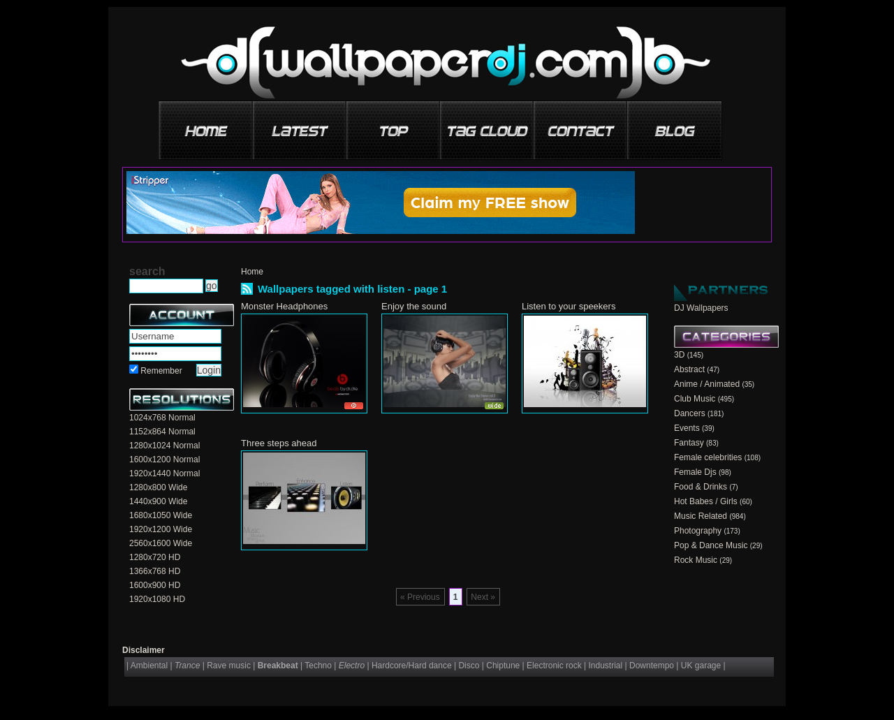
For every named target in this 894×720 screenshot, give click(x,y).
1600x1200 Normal (164, 459)
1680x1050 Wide (160, 515)
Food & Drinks (700, 487)
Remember (161, 371)
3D (679, 355)
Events (687, 428)
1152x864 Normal (162, 431)
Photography (697, 531)
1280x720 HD (154, 557)
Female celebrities (708, 457)
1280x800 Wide (158, 487)
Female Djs (695, 472)
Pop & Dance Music (710, 545)
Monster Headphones (284, 306)
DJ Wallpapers (701, 308)
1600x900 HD (154, 585)
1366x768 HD (154, 571)
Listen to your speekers (568, 306)
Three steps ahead (278, 443)
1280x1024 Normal (164, 445)
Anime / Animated (707, 384)
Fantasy (689, 443)
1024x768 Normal (162, 418)
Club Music (694, 399)
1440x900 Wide (158, 501)
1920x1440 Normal (164, 473)
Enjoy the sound (413, 306)
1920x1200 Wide (160, 529)
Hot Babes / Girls (706, 501)
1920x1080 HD (157, 599)
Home (252, 272)
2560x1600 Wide (160, 543)
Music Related (700, 516)
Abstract (689, 369)
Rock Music (695, 560)
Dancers (689, 413)
